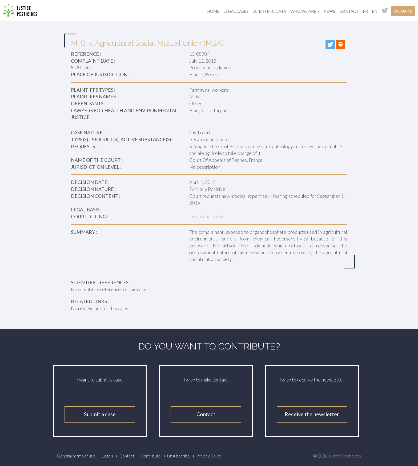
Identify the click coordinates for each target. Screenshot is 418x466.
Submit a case (100, 414)
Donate (403, 10)
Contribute (151, 455)
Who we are (305, 11)
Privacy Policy (209, 455)
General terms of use (76, 455)
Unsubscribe (178, 455)
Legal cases (235, 11)
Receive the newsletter (312, 414)
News (329, 11)
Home (213, 11)
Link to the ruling (206, 216)
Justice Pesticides (344, 455)
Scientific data (269, 11)
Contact (349, 11)
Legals (107, 455)
